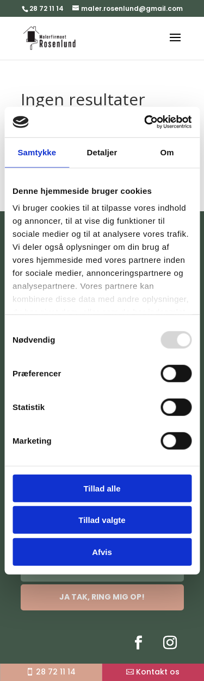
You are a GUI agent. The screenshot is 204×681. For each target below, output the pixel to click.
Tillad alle (101, 488)
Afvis (102, 551)
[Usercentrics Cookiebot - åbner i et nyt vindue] (145, 122)
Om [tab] (167, 151)
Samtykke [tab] (36, 151)
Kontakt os (158, 671)
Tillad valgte (101, 520)
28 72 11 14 (46, 8)
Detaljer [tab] (102, 151)
